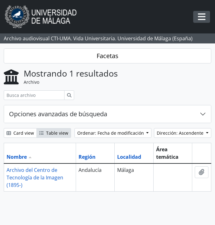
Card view (20, 133)
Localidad (129, 156)
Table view (53, 133)
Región (87, 156)
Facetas (107, 56)
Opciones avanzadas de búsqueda (58, 114)
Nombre (17, 156)
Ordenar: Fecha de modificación (111, 133)
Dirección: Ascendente (181, 133)
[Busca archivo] (34, 95)
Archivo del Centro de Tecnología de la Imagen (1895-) (35, 177)
